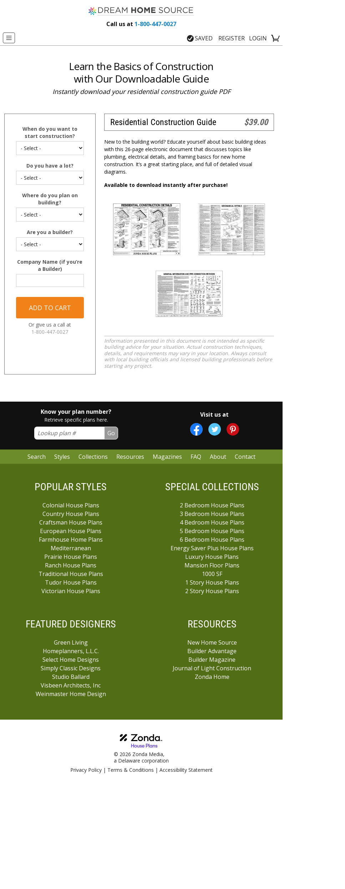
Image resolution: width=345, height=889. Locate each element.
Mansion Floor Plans (211, 565)
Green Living (71, 642)
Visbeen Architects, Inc (71, 685)
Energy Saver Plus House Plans (212, 548)
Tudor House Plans (71, 582)
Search (36, 457)
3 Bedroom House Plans (212, 514)
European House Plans (70, 531)
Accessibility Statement (186, 769)
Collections (93, 457)
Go (111, 433)
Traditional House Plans (71, 574)
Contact (245, 457)
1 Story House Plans (212, 582)
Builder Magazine (211, 660)
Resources (130, 457)
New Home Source (212, 642)
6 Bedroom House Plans (212, 539)
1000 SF (212, 574)
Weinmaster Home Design (71, 694)
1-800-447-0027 (141, 24)
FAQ (196, 457)
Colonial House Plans (70, 505)
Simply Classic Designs (71, 668)
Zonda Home (212, 677)
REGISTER (231, 38)
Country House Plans (70, 514)
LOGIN (258, 38)
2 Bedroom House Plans (212, 505)
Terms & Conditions (130, 769)
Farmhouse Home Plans (71, 539)
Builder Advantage (212, 651)
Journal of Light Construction (212, 668)
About (218, 457)
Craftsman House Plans (70, 522)
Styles (62, 457)
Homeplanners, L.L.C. (71, 651)
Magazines (167, 457)
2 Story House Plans (212, 591)
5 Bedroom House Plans (212, 531)
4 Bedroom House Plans (212, 522)
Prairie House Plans (70, 557)
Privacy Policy (86, 769)
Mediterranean (71, 548)
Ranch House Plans (70, 565)
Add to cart (50, 307)
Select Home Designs (70, 660)
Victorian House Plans (70, 591)
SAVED (200, 38)
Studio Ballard (71, 677)
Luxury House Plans (212, 557)
